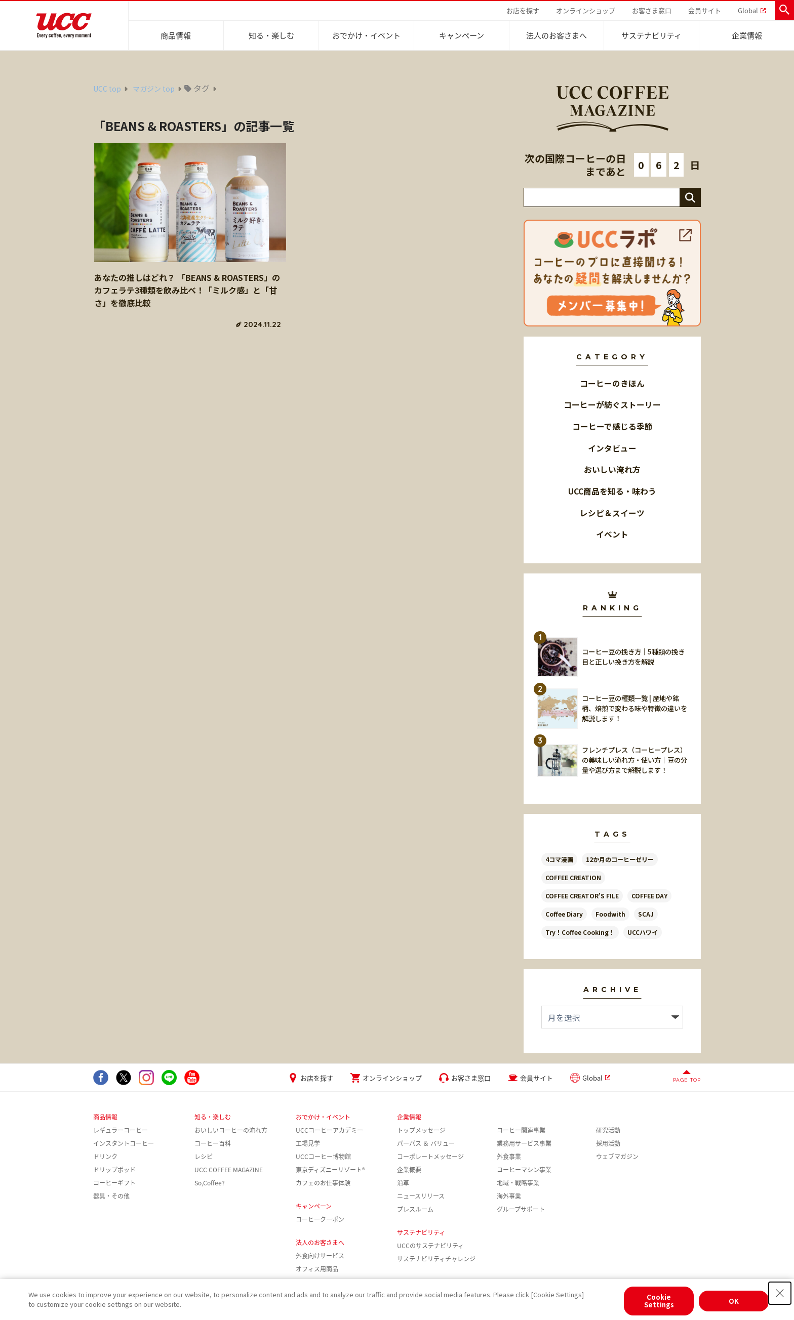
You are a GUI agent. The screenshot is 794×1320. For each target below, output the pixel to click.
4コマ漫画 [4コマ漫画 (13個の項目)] (559, 859)
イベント (612, 534)
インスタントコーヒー (123, 1143)
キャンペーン (461, 35)
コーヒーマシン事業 (524, 1169)
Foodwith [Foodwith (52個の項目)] (610, 914)
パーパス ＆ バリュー (426, 1143)
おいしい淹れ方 (612, 469)
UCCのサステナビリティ (430, 1245)
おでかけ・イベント (366, 35)
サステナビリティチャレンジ (436, 1258)
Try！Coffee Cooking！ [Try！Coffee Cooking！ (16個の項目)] (580, 932)
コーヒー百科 (212, 1143)
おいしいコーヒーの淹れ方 (230, 1130)
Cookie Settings (659, 1301)
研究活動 (608, 1130)
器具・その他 (111, 1196)
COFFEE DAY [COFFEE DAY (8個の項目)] (649, 895)
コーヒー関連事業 (521, 1130)
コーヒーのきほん (612, 383)
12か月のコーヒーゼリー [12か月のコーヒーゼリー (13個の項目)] (620, 859)
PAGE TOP (687, 1080)
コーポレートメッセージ (430, 1156)
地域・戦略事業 (518, 1182)
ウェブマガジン (617, 1156)
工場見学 (308, 1143)
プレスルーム (415, 1209)
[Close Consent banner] (780, 1293)
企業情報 (747, 35)
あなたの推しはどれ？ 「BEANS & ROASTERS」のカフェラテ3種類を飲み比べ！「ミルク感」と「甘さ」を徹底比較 (187, 290)
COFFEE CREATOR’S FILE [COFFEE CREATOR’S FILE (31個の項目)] (582, 895)
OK (734, 1301)
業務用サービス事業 (524, 1143)
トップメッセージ (421, 1130)
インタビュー (612, 448)
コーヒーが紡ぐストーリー (612, 404)
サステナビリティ (651, 35)
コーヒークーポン (320, 1219)
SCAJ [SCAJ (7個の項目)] (646, 914)
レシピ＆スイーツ (612, 513)
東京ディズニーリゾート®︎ (330, 1169)
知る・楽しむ (271, 35)
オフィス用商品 (317, 1268)
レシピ (203, 1156)
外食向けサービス (320, 1255)
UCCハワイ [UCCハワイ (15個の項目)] (642, 932)
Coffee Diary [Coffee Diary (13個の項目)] (564, 914)
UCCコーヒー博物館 (323, 1156)
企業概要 (409, 1169)
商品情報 (176, 35)
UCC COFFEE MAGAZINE (228, 1169)
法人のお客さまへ (556, 35)
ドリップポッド (114, 1169)
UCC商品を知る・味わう (612, 491)
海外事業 (509, 1196)
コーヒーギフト (114, 1182)
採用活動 (608, 1143)
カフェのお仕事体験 (323, 1182)
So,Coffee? (209, 1182)
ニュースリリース (421, 1196)
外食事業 (509, 1156)
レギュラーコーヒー (120, 1130)
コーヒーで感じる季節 (612, 426)
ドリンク (105, 1156)
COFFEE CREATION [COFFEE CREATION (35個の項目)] (573, 877)
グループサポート (521, 1209)
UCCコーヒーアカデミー (329, 1130)
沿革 (403, 1182)
